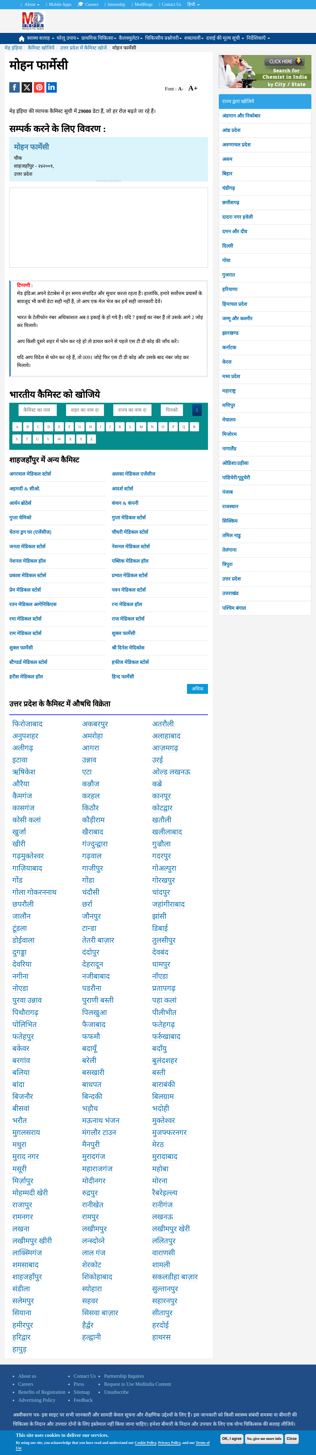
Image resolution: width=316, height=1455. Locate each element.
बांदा (18, 1085)
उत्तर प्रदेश (231, 579)
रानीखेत (92, 1205)
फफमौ (91, 1037)
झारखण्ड (230, 333)
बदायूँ (89, 1049)
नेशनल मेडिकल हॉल (27, 561)
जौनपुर (91, 916)
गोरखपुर (163, 880)
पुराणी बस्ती (98, 1000)
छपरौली (23, 904)
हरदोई (160, 1325)
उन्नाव (89, 760)
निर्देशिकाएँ (258, 38)
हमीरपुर (22, 1325)
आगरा (90, 748)
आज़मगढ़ (165, 748)
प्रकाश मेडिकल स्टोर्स (27, 575)
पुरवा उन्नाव (27, 1000)
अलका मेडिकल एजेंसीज (133, 474)
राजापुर (22, 1205)
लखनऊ (162, 1217)
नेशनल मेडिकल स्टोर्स (131, 546)
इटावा (19, 760)
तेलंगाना (229, 550)
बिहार (227, 173)
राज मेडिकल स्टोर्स (128, 619)
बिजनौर (22, 1097)
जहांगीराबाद (168, 904)
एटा (87, 772)
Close (292, 1439)
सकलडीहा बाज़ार (175, 1277)
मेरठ (158, 1145)
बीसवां (20, 1109)
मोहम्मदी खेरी (30, 1193)
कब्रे (157, 784)
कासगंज (23, 808)
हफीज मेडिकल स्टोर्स (130, 662)
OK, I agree (232, 1439)
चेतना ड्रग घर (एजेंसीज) (30, 532)
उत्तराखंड (230, 593)
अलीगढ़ (22, 748)
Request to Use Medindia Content (137, 1384)
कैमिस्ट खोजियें (41, 47)
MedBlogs (141, 4)
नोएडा (20, 988)
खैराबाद (92, 832)
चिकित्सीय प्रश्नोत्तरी (163, 38)
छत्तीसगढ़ (230, 202)
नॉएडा (160, 976)
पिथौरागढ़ (25, 1013)
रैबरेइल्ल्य (164, 1193)
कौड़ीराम (93, 820)
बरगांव (21, 1061)
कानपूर (161, 796)
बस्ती (158, 1073)
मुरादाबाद (164, 1157)
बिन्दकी (92, 1097)
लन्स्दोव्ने (93, 1241)
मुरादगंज (93, 1157)
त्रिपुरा (227, 564)
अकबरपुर (95, 724)
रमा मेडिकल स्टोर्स (25, 619)
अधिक (197, 688)
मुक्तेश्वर (163, 1121)
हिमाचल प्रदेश (234, 304)
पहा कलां (164, 1000)
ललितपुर (164, 1241)
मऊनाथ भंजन (100, 1121)
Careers (87, 4)
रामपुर (90, 1217)
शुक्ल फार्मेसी (123, 633)
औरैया (20, 784)
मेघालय (228, 419)
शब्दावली (194, 38)
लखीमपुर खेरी (171, 1229)
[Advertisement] (108, 226)
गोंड (17, 880)
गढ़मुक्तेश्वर (28, 856)
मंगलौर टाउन (99, 1133)
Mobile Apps (58, 4)
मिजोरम (229, 434)
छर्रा (87, 904)
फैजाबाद (94, 1025)
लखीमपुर (94, 1229)
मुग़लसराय (26, 1133)
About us (27, 1376)
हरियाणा (229, 289)
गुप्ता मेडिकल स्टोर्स (129, 517)
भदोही (160, 1109)
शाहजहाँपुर (27, 1277)
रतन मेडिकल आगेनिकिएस (32, 604)
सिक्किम (230, 521)
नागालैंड (229, 448)
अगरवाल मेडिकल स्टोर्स (30, 474)
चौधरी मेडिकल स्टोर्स (130, 532)
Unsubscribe (116, 1392)
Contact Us (170, 4)
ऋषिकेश (23, 772)
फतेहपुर (23, 1037)
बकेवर (20, 1049)
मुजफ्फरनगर (169, 1133)
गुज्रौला (161, 844)
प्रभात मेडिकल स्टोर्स (130, 575)
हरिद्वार (21, 1337)
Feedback (83, 1400)
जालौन (21, 916)
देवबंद (160, 952)
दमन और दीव (234, 231)
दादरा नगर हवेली (237, 217)
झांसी (159, 916)
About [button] (30, 4)
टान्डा (89, 928)
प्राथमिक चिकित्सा (98, 38)
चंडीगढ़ (228, 188)
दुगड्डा (19, 952)
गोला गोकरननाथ (34, 892)
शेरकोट (91, 1265)
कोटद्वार (162, 808)
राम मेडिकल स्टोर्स (25, 633)
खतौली (161, 820)
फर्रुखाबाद (166, 1037)
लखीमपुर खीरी (32, 1241)
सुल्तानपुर (165, 1289)
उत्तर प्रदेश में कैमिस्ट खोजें (83, 47)
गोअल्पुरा (164, 868)
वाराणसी (163, 1253)
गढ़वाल (92, 856)
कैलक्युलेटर (131, 38)
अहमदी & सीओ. (24, 488)
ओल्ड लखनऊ (171, 772)
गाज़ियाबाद (27, 868)
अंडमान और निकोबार (241, 115)
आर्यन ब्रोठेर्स (20, 503)
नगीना (20, 976)
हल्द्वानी (91, 1337)
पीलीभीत (164, 1013)
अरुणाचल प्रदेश (236, 144)
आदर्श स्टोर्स (122, 488)
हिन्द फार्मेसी (123, 676)
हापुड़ (19, 1349)
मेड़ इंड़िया (13, 47)
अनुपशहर (25, 736)
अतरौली (163, 724)
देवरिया (21, 964)
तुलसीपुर (164, 940)
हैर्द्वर (88, 1325)
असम (227, 159)
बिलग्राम (163, 1097)
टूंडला (19, 928)
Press (79, 1384)
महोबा (160, 1169)
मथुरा (19, 1145)
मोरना (159, 1181)
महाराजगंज (97, 1169)
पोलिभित (24, 1025)
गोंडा (88, 880)
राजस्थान (230, 506)
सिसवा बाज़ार (100, 1313)
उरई (157, 760)
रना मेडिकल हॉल (127, 604)
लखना (20, 1229)
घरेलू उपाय (68, 38)
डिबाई (160, 928)
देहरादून (92, 964)
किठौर (90, 808)
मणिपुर (228, 405)
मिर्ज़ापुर (22, 1181)
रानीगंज (162, 1205)
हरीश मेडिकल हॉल (26, 676)
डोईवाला (23, 940)
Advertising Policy (36, 1400)
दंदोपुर (90, 952)
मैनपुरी (91, 1145)
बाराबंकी (163, 1085)
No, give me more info (264, 1439)
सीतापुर (162, 1313)
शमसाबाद (25, 1265)
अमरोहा (92, 736)
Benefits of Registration (41, 1392)
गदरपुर (161, 856)
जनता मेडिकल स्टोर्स (27, 546)
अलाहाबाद (166, 736)
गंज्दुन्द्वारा (95, 844)
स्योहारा (92, 1289)
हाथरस (161, 1337)
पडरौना (91, 988)
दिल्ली (227, 246)
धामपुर (161, 964)
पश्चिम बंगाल (234, 608)
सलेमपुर (23, 1301)
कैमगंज (22, 796)
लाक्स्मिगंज (27, 1253)
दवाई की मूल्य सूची (225, 38)
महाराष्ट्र (228, 391)
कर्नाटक (229, 347)
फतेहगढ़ (163, 1025)
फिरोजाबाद (27, 724)
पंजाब (227, 492)
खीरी (18, 844)
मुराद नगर (25, 1157)
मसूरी (19, 1169)
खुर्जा (19, 832)
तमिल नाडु (231, 535)
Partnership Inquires (124, 1376)
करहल (91, 796)
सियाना (21, 1313)
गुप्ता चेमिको (20, 517)
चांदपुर (161, 892)
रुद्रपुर (90, 1193)
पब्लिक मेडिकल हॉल (130, 561)
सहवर (90, 1301)
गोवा (226, 260)
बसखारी (93, 1073)
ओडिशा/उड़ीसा (235, 463)
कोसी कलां (26, 820)
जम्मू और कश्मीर (237, 318)
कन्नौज (90, 784)
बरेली (89, 1061)
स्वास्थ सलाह (40, 38)
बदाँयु (159, 1049)
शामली (161, 1265)
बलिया (21, 1073)
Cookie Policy (145, 1443)
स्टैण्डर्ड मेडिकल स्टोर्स (28, 662)
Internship (115, 4)
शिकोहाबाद (97, 1277)
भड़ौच (90, 1109)
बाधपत (92, 1085)
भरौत (19, 1121)
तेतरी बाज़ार (98, 940)
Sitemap (82, 1392)
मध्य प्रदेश (231, 376)
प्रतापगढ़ (164, 988)
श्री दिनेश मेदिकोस (128, 647)
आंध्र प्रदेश (231, 130)
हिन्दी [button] (193, 4)
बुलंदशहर (164, 1061)
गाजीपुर (92, 868)
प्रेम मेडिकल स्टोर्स (25, 590)
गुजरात (228, 275)
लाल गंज (94, 1253)
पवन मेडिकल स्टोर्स (129, 590)
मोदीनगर (94, 1181)
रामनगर (22, 1217)
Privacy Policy (169, 1443)
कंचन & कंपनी (125, 503)
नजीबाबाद (96, 976)
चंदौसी (90, 892)
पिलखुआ (94, 1013)
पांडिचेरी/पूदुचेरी (236, 477)
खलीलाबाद (167, 832)
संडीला (21, 1289)
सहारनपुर (164, 1301)
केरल (226, 362)
